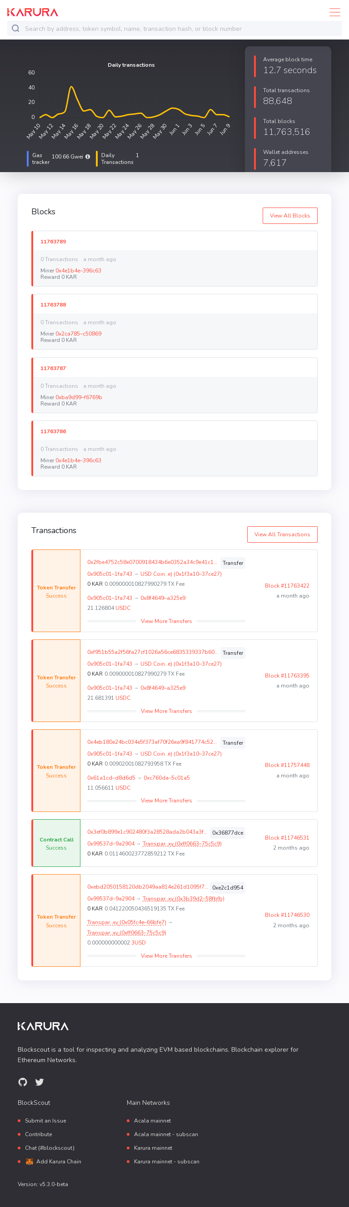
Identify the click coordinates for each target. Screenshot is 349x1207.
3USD (138, 942)
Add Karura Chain (58, 1161)
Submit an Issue (45, 1120)
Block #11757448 (287, 765)
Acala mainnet (152, 1120)
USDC (122, 608)
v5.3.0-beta (54, 1184)
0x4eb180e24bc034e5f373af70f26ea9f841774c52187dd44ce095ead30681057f (153, 742)
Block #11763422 (287, 585)
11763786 (53, 431)
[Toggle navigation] (332, 12)
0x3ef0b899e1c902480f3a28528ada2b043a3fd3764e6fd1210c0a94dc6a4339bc (147, 832)
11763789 (53, 241)
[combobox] (181, 29)
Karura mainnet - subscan (166, 1161)
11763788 (53, 304)
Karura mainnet (153, 1148)
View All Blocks (290, 215)
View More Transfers (166, 621)
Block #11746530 (287, 915)
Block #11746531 (287, 837)
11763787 (53, 368)
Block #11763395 (287, 675)
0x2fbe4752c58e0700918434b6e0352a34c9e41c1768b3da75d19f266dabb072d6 (153, 562)
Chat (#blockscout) (50, 1148)
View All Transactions (282, 534)
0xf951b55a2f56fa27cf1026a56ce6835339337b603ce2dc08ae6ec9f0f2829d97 (153, 652)
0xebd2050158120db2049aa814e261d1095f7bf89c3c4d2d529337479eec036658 (147, 886)
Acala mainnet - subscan (166, 1134)
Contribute (38, 1134)
